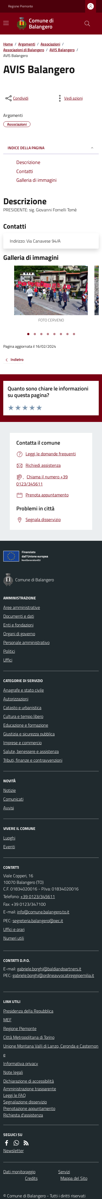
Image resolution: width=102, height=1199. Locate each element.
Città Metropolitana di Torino (28, 1037)
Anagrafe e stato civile (23, 690)
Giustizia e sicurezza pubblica (29, 734)
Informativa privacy (20, 1063)
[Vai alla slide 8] (74, 334)
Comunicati (13, 799)
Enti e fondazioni (18, 625)
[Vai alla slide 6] (61, 334)
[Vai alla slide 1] (28, 334)
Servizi (64, 1171)
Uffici (7, 660)
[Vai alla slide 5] (54, 334)
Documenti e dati (18, 616)
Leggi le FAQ (14, 1095)
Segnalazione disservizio (25, 1102)
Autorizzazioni (15, 698)
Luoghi (9, 838)
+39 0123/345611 (37, 896)
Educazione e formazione (25, 725)
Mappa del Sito (73, 1178)
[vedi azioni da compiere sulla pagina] (69, 98)
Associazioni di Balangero (23, 50)
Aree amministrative (21, 607)
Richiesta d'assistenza (23, 1115)
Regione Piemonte (20, 6)
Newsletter (13, 1150)
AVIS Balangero (62, 50)
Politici (9, 651)
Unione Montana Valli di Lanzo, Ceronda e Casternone (50, 1050)
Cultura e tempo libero (23, 716)
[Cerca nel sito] (85, 23)
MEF (7, 1019)
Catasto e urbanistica (22, 707)
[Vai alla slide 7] (67, 334)
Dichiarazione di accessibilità (28, 1081)
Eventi (9, 846)
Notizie (9, 790)
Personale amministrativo (26, 642)
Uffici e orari (13, 929)
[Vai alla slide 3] (41, 334)
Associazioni (50, 44)
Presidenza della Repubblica (28, 1011)
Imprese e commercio (22, 742)
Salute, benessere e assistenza (31, 751)
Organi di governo (19, 633)
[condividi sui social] (16, 98)
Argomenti (26, 44)
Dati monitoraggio (19, 1171)
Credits (31, 1178)
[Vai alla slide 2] (35, 334)
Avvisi (8, 807)
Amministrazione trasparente (29, 1088)
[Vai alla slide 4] (48, 334)
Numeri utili (13, 938)
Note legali (13, 1072)
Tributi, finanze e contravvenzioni (32, 760)
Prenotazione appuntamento (29, 1108)
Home (8, 44)
